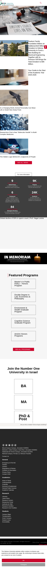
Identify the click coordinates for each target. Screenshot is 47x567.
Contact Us (5, 456)
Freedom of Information (9, 470)
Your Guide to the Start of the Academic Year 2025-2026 (37, 72)
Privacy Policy (6, 472)
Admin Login (43, 544)
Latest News (6, 498)
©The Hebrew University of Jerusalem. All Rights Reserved (15, 541)
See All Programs (22, 349)
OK (23, 560)
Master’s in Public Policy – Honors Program (22, 284)
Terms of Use (35, 542)
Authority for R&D (7, 504)
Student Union (6, 520)
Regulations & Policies (9, 468)
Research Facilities (8, 506)
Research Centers (7, 500)
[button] (40, 3)
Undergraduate (6, 482)
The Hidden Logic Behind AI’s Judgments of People (18, 157)
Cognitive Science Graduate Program (22, 322)
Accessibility (6, 522)
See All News (22, 162)
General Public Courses (9, 488)
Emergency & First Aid (8, 463)
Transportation (6, 516)
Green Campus (6, 518)
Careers (4, 466)
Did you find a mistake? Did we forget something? (33, 424)
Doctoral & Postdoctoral (9, 486)
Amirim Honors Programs (21, 335)
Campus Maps (6, 514)
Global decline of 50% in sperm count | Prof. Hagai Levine (22, 218)
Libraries (4, 496)
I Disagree (23, 564)
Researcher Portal (7, 502)
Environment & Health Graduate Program (22, 310)
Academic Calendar (8, 490)
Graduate (5, 484)
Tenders (4, 464)
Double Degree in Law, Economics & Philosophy (22, 297)
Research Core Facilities (9, 508)
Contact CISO (6, 474)
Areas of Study (6, 480)
